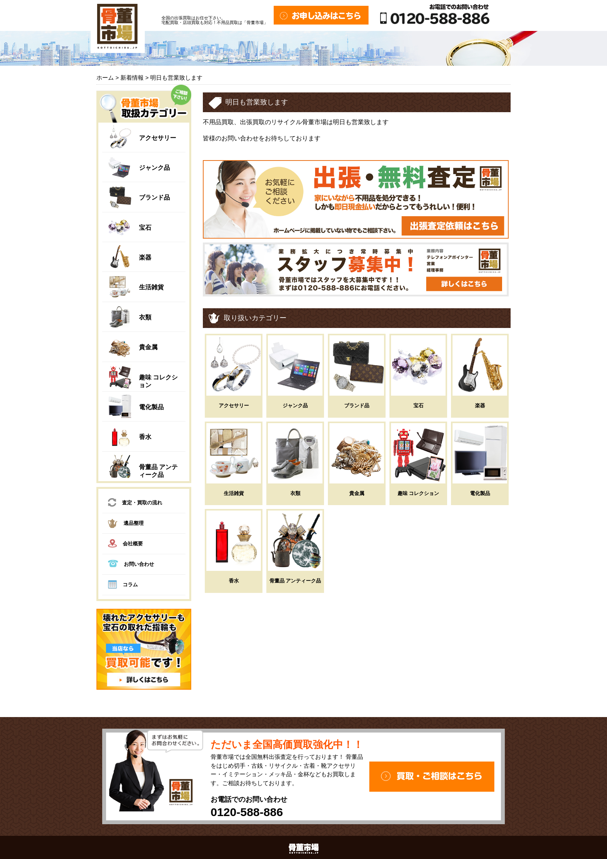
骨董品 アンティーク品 (295, 581)
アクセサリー (157, 138)
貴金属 (148, 347)
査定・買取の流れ (135, 503)
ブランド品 (154, 197)
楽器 (145, 257)
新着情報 (132, 77)
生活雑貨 (151, 287)
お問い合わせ (131, 564)
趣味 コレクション (418, 493)
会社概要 (125, 544)
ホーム (105, 77)
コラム (123, 585)
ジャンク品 (154, 167)
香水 (145, 437)
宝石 (145, 227)
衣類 (145, 317)
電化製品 (151, 407)
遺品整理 (126, 524)
